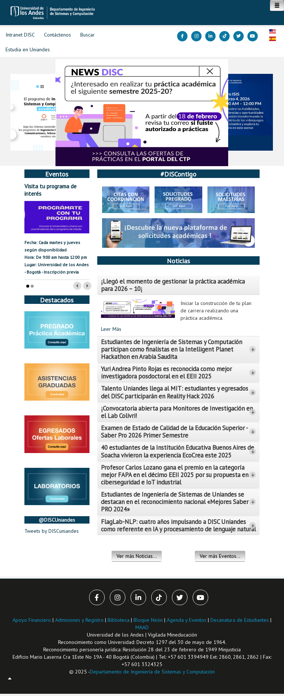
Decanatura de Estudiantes (239, 620)
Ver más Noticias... (136, 556)
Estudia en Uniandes (28, 49)
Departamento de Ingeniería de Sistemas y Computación (152, 671)
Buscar (87, 34)
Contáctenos (57, 34)
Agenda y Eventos (186, 620)
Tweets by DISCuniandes (51, 531)
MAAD (142, 627)
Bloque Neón (148, 620)
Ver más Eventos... (220, 556)
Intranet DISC (20, 34)
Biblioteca (118, 620)
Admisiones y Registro (79, 620)
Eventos (56, 173)
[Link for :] (141, 112)
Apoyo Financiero (32, 620)
